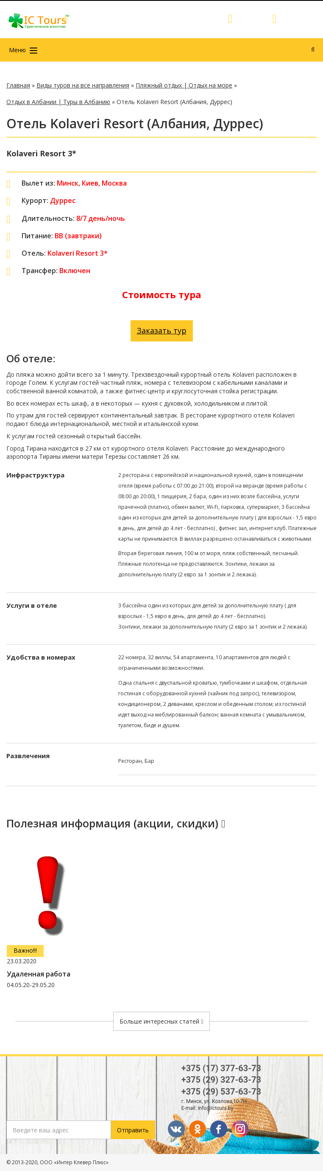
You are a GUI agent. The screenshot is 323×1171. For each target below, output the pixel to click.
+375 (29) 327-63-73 (221, 1080)
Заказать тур (162, 330)
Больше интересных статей (161, 1021)
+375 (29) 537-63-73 (221, 1091)
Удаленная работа (38, 974)
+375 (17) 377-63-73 (221, 1068)
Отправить (133, 1130)
